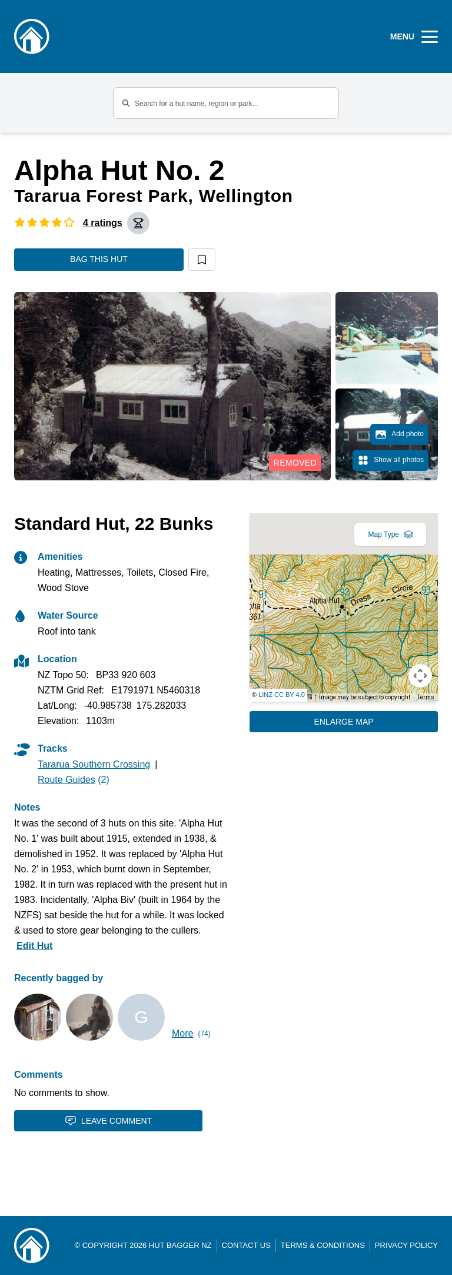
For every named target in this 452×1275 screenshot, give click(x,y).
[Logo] (31, 36)
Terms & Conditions (323, 1245)
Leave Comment (108, 1121)
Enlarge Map (343, 721)
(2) (73, 780)
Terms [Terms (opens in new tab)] (425, 697)
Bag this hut (99, 259)
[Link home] (31, 1245)
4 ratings (102, 223)
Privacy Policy (406, 1245)
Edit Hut (34, 946)
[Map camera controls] (420, 676)
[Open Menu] (414, 36)
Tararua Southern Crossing (94, 764)
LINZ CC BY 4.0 (281, 694)
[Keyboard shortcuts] (308, 696)
